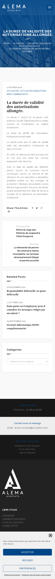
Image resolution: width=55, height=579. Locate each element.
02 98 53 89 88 (34, 410)
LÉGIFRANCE (8, 516)
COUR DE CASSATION (12, 522)
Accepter (27, 552)
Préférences (27, 568)
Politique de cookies (12, 575)
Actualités (18, 43)
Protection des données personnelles (36, 575)
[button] (50, 535)
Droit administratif (29, 46)
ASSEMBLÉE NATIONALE (13, 519)
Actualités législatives (40, 43)
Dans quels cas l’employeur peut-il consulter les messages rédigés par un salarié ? (26, 310)
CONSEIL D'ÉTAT (10, 526)
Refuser (27, 560)
